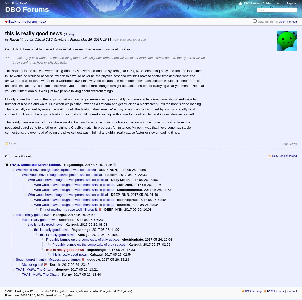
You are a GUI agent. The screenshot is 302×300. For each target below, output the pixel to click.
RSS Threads (275, 291)
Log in (279, 3)
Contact (292, 291)
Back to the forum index (27, 21)
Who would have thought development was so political (56, 170)
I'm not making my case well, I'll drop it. (69, 209)
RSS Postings (253, 291)
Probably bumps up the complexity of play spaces (82, 239)
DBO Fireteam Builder (258, 3)
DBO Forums (27, 9)
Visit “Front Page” (16, 3)
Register (292, 3)
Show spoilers (265, 21)
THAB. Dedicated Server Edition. (35, 165)
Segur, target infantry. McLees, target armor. (48, 259)
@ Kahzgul (139, 39)
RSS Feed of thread (284, 155)
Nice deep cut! (32, 265)
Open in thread (288, 21)
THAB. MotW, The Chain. (34, 269)
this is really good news (33, 215)
